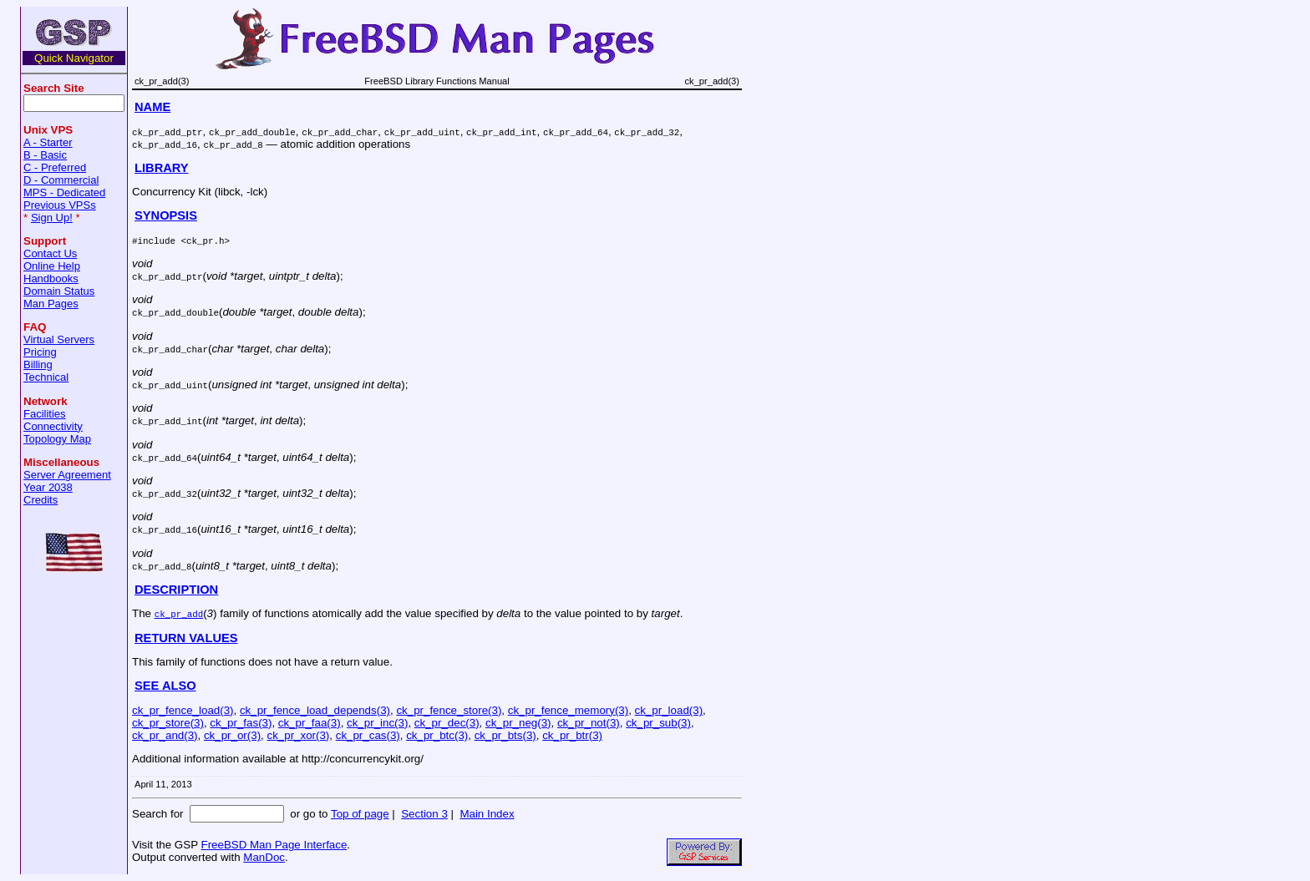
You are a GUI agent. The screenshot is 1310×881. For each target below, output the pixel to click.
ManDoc (264, 857)
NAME (152, 107)
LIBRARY (162, 168)
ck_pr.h (205, 240)
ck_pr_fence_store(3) (448, 710)
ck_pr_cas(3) (368, 735)
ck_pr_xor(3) (298, 735)
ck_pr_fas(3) (241, 722)
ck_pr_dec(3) (447, 722)
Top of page (360, 814)
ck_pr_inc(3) (377, 722)
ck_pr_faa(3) (309, 722)
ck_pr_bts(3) (505, 735)
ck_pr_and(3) (165, 735)
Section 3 (424, 814)
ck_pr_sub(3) (658, 722)
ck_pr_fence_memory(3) (568, 710)
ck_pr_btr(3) (572, 735)
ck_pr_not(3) (588, 722)
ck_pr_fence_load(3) (183, 710)
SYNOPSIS (166, 215)
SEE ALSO (165, 685)
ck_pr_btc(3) (437, 735)
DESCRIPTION (176, 589)
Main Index (487, 814)
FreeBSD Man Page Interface (274, 844)
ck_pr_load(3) (669, 710)
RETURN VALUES (186, 638)
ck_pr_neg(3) (518, 722)
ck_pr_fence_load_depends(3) (315, 710)
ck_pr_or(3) (232, 735)
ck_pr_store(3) (168, 722)
